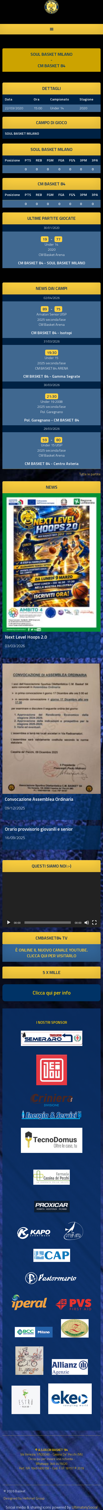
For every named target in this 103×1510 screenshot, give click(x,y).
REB (39, 160)
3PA (95, 160)
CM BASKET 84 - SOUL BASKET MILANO (51, 263)
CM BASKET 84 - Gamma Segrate (51, 376)
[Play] (8, 922)
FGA (61, 160)
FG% (72, 160)
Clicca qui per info (52, 992)
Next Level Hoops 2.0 (26, 636)
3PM (83, 160)
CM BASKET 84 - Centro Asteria (52, 463)
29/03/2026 (52, 428)
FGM (50, 160)
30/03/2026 (52, 384)
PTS (28, 160)
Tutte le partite (90, 473)
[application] (51, 899)
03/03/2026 (15, 646)
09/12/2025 (15, 808)
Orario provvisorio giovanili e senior (39, 828)
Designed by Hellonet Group (24, 1498)
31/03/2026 (52, 341)
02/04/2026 (52, 297)
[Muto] (86, 922)
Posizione (12, 160)
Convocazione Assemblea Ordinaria (39, 799)
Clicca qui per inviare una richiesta (50, 1458)
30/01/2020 (52, 227)
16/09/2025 (15, 838)
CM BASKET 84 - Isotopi (51, 333)
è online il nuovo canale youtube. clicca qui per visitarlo (51, 953)
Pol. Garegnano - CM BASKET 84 (51, 420)
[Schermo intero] (94, 922)
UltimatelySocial (84, 1507)
